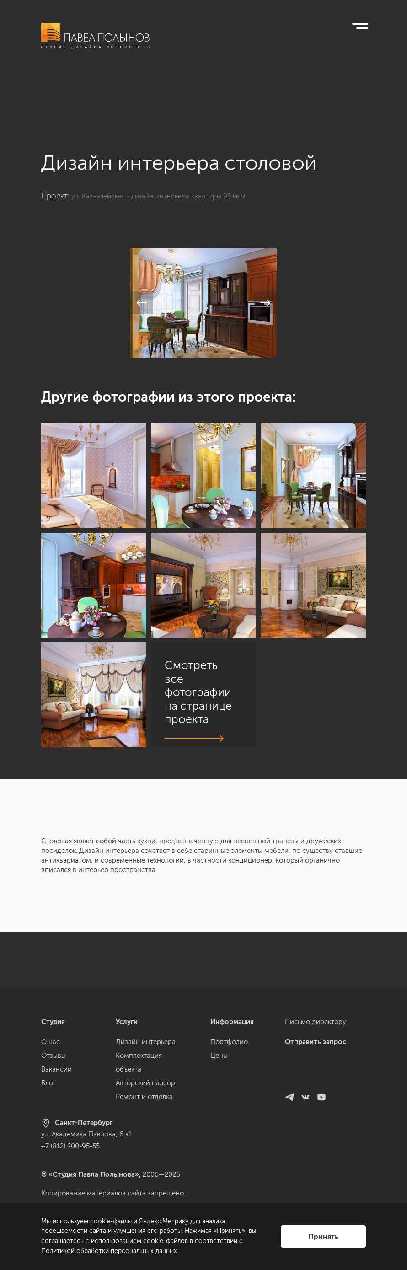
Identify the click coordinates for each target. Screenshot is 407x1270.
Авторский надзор (145, 1083)
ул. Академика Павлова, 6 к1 (86, 1134)
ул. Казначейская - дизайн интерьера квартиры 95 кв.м (168, 140)
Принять (323, 1236)
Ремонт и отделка (144, 1097)
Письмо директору (315, 1022)
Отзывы (53, 1055)
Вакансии (56, 1069)
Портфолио (229, 1042)
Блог (48, 1083)
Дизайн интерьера (146, 1042)
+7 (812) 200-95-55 (70, 1146)
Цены (219, 1055)
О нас (50, 1042)
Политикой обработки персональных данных (109, 1251)
